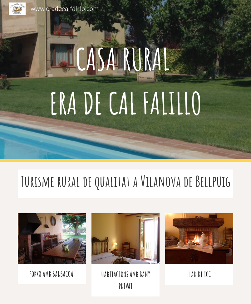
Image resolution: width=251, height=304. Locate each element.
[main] (125, 81)
